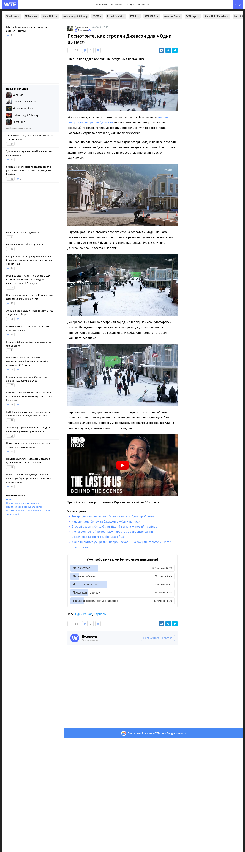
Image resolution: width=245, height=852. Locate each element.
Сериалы (100, 614)
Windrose (13, 16)
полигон (143, 4)
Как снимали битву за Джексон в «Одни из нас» (106, 521)
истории (116, 4)
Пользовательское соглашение (23, 503)
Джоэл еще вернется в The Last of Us (98, 537)
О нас (9, 499)
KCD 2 (135, 16)
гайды (130, 4)
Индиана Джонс (172, 16)
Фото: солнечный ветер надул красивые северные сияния (113, 532)
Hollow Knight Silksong (75, 16)
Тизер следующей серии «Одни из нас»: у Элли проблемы (113, 516)
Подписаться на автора (157, 638)
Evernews (90, 636)
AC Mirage (193, 16)
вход (238, 4)
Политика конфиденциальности (24, 506)
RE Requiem (31, 16)
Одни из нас (82, 27)
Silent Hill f (50, 16)
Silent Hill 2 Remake (217, 16)
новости (101, 4)
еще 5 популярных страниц (18, 128)
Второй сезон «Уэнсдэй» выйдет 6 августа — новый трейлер (114, 526)
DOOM (97, 16)
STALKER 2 (152, 16)
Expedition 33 (116, 16)
